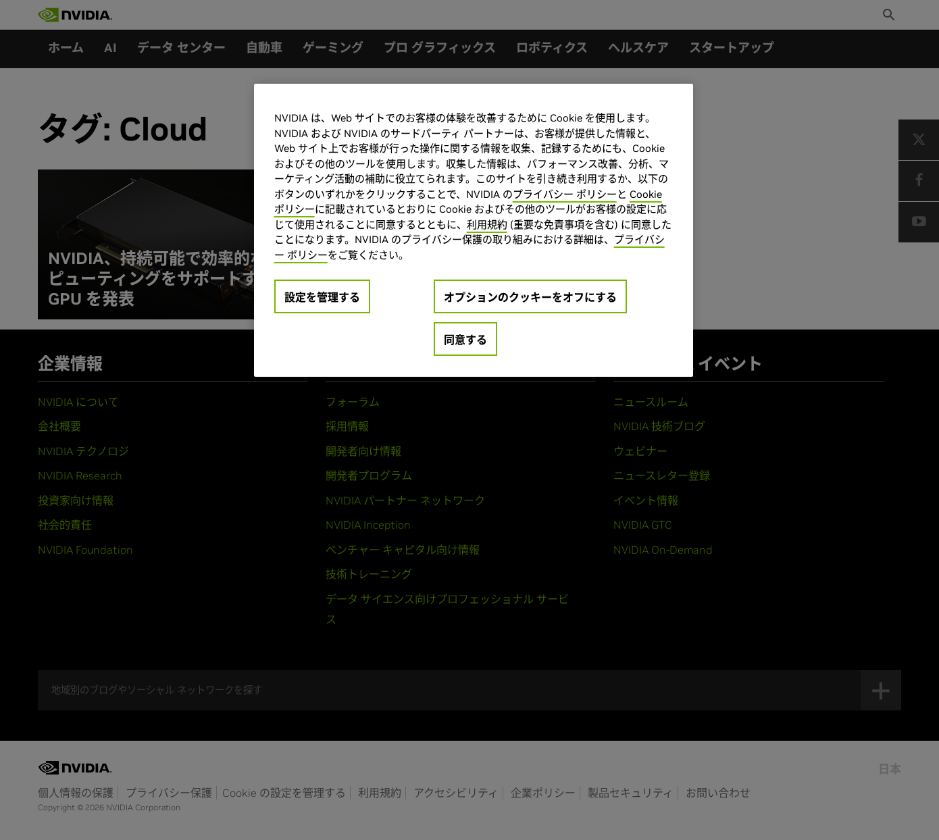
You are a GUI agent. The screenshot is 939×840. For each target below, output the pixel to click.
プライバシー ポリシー (565, 194)
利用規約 (487, 224)
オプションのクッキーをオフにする (530, 297)
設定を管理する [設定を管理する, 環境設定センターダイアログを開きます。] (322, 297)
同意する (465, 339)
